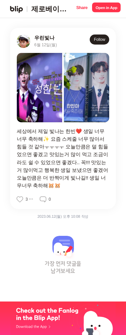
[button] (81, 9)
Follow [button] (99, 39)
